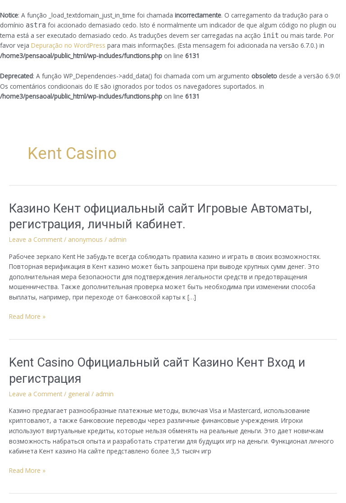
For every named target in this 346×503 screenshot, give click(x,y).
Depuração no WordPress (68, 45)
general (79, 394)
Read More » (27, 316)
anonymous (85, 239)
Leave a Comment (35, 239)
